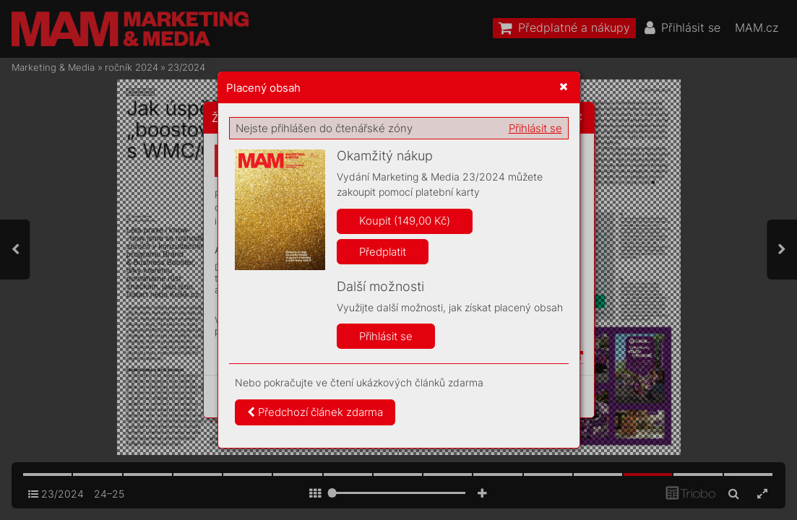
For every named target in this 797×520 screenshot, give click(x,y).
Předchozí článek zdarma (315, 412)
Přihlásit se (535, 128)
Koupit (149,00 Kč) (404, 221)
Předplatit (382, 252)
